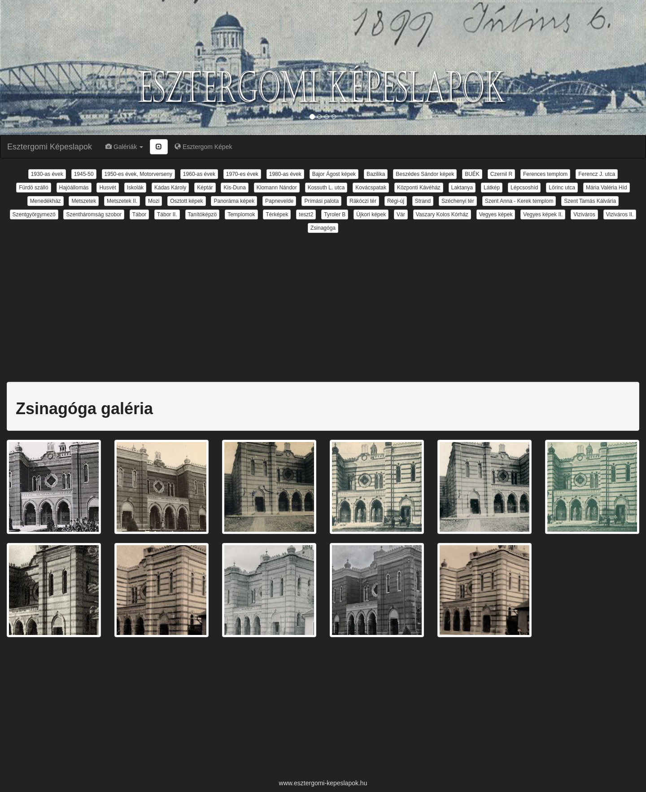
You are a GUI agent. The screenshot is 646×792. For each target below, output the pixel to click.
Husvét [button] (107, 187)
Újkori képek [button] (371, 214)
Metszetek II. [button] (122, 201)
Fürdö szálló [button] (33, 187)
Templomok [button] (241, 214)
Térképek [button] (277, 214)
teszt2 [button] (306, 214)
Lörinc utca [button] (562, 187)
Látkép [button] (492, 187)
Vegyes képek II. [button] (543, 214)
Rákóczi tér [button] (362, 201)
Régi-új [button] (395, 201)
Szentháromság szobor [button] (93, 214)
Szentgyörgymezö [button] (34, 214)
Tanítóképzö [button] (202, 214)
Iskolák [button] (135, 187)
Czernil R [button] (501, 174)
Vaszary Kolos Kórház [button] (442, 214)
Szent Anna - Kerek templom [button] (519, 201)
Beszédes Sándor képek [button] (425, 174)
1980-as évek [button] (285, 174)
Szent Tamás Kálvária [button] (590, 201)
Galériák (124, 146)
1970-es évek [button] (242, 174)
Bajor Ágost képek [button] (334, 174)
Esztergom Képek (203, 146)
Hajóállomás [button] (74, 187)
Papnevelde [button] (279, 201)
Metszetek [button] (83, 201)
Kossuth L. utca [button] (326, 187)
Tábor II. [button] (167, 214)
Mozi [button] (153, 201)
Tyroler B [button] (334, 214)
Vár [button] (401, 214)
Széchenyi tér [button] (457, 201)
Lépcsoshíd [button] (524, 187)
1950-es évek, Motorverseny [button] (138, 174)
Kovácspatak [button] (370, 187)
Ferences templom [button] (545, 174)
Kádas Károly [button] (170, 187)
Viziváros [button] (584, 214)
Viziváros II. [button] (620, 214)
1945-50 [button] (84, 174)
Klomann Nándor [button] (277, 187)
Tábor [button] (139, 214)
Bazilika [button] (376, 174)
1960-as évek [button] (199, 174)
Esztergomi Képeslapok (49, 146)
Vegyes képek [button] (496, 214)
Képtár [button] (205, 187)
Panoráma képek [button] (234, 201)
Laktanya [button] (462, 187)
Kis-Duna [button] (234, 187)
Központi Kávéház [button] (419, 187)
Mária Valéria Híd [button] (606, 187)
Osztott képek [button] (186, 201)
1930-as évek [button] (47, 174)
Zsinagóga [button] (323, 228)
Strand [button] (423, 201)
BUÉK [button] (472, 174)
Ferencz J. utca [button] (596, 174)
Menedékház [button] (45, 201)
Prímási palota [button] (321, 201)
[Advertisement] (323, 302)
